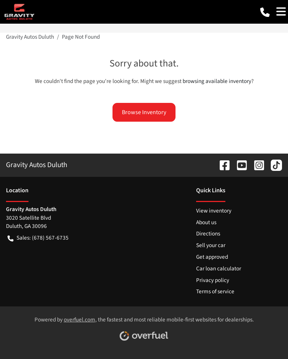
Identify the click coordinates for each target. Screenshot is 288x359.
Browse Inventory (144, 112)
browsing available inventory (217, 81)
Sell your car (210, 245)
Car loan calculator (218, 268)
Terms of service (215, 291)
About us (206, 222)
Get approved (212, 257)
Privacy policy (212, 280)
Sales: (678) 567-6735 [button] (38, 238)
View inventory (213, 211)
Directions (208, 233)
